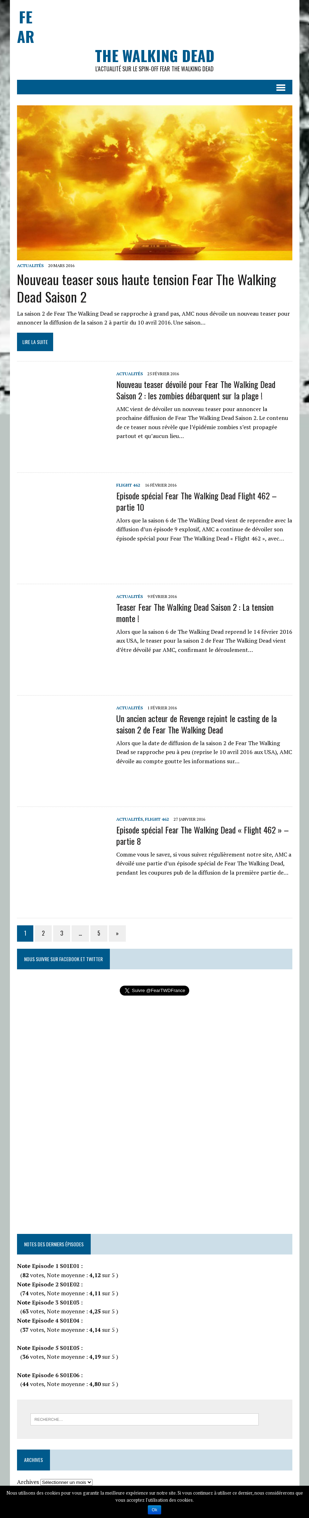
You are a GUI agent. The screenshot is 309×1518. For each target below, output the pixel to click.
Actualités (30, 265)
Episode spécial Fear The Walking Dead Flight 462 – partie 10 (196, 501)
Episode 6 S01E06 (54, 1375)
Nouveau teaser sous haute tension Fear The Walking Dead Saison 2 (146, 287)
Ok (154, 1509)
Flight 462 (128, 485)
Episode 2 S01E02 (54, 1284)
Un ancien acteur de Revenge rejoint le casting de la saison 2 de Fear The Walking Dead (196, 724)
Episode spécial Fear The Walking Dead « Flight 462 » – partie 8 (202, 835)
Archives (28, 1482)
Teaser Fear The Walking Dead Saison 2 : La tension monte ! (195, 612)
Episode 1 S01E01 (55, 1266)
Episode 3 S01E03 (54, 1302)
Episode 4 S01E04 (54, 1320)
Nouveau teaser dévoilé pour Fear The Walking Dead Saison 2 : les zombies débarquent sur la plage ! (195, 389)
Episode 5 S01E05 (54, 1348)
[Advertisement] (163, 16)
